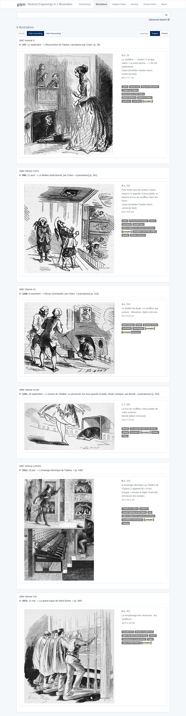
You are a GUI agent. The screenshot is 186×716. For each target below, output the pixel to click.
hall (149, 512)
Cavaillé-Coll (128, 632)
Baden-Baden (128, 325)
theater (125, 235)
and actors (131, 332)
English (155, 33)
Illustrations (101, 4)
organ (150, 639)
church (153, 636)
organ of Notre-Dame (131, 643)
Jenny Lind (134, 87)
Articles (134, 4)
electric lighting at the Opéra (134, 512)
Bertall (125, 429)
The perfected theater (138, 221)
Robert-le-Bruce (129, 98)
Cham (125, 87)
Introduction (85, 4)
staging (126, 523)
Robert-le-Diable (145, 98)
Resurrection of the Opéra (133, 94)
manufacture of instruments (134, 639)
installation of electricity (132, 520)
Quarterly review (150, 325)
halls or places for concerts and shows (138, 228)
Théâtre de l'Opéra (130, 90)
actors (152, 221)
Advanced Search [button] (158, 19)
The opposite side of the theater (144, 429)
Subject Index (119, 4)
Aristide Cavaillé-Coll (144, 632)
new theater (138, 328)
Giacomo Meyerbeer (150, 87)
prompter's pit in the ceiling (145, 232)
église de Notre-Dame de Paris (135, 636)
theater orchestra (138, 235)
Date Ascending (35, 33)
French (165, 33)
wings (125, 436)
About (164, 4)
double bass (138, 224)
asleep (125, 432)
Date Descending (53, 33)
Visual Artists (149, 4)
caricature (137, 101)
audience (126, 101)
